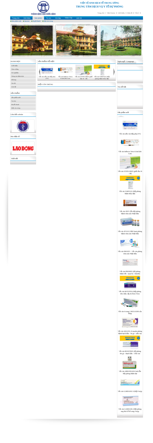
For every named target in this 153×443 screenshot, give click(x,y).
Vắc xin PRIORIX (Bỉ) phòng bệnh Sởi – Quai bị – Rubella (130, 272)
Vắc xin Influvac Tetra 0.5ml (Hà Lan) (65, 77)
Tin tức (48, 18)
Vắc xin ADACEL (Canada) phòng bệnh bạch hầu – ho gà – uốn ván (130, 332)
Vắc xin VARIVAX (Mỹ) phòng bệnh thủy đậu (130, 192)
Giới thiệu (26, 18)
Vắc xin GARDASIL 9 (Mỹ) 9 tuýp (130, 391)
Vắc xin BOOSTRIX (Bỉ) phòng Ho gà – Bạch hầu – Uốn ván (130, 352)
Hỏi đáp (58, 18)
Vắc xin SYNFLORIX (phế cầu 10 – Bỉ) (130, 172)
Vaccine (26, 21)
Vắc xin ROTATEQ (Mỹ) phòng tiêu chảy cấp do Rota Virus (130, 293)
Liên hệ (79, 18)
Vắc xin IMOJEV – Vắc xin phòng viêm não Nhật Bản (130, 252)
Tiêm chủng (15, 69)
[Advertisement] (130, 76)
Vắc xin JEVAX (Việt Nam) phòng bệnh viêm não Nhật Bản (130, 232)
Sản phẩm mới (16, 21)
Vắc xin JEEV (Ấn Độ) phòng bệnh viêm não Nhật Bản (130, 212)
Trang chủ (16, 18)
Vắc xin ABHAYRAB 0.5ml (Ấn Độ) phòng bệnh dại (130, 372)
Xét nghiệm (15, 72)
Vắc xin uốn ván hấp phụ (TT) (47, 77)
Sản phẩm (38, 18)
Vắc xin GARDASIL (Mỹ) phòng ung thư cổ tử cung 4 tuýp (129, 410)
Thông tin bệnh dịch (17, 76)
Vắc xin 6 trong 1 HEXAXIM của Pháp (130, 312)
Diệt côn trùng (48, 21)
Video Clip (68, 18)
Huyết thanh (37, 21)
